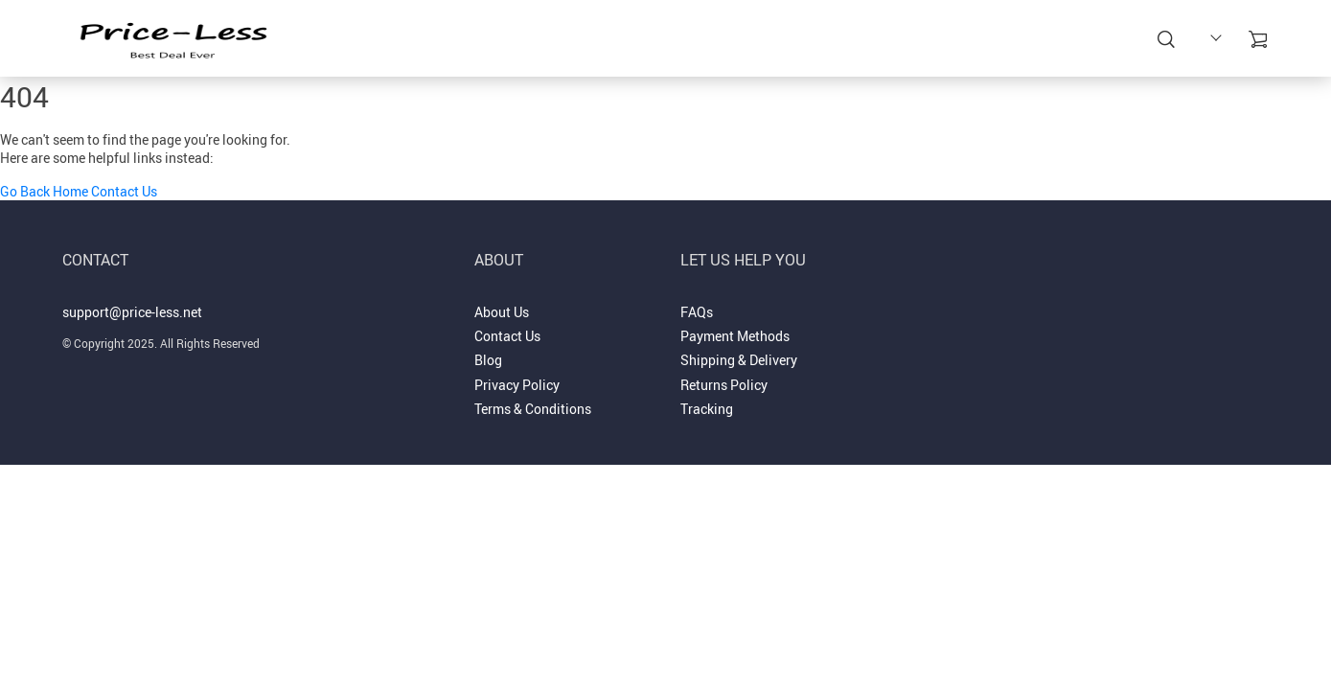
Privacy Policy (517, 385)
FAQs (696, 312)
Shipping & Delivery (738, 360)
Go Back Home (44, 191)
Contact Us (124, 191)
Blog (488, 360)
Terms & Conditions (532, 409)
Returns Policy (724, 385)
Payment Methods (735, 336)
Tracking (706, 409)
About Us (501, 312)
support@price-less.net (132, 312)
